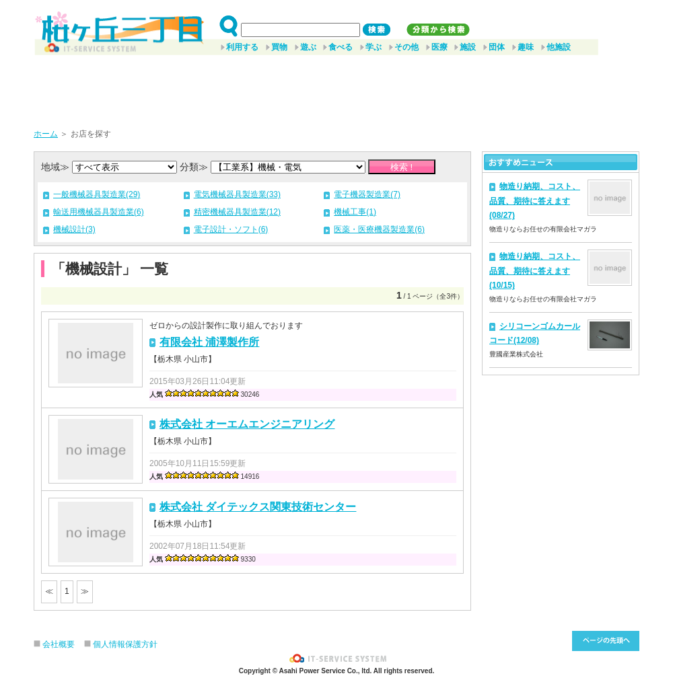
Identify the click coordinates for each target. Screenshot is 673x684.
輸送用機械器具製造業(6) (98, 212)
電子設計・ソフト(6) (231, 229)
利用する (242, 47)
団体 (497, 47)
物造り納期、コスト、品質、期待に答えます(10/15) (534, 271)
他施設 (558, 47)
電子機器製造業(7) (367, 194)
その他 (406, 47)
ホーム (46, 134)
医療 (439, 47)
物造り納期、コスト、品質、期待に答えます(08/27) (534, 201)
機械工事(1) (355, 212)
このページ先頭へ (605, 641)
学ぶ (373, 47)
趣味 (526, 47)
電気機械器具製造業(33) (237, 194)
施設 (468, 47)
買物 (279, 47)
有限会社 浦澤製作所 (209, 342)
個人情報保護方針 (125, 644)
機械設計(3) (74, 229)
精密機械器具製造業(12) (237, 212)
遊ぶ (308, 47)
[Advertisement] (336, 86)
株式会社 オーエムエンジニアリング (247, 424)
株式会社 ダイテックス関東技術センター (258, 506)
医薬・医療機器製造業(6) (379, 229)
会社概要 (58, 644)
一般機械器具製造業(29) (96, 194)
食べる (340, 47)
